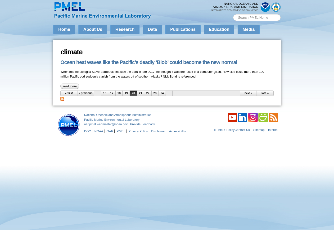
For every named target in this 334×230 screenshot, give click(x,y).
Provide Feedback (142, 124)
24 (162, 93)
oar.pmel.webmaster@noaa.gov (106, 124)
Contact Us (242, 130)
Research (125, 29)
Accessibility (177, 131)
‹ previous (85, 93)
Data (152, 29)
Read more (71, 86)
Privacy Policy (138, 131)
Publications (183, 29)
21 (140, 93)
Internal (273, 130)
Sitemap (259, 130)
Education (219, 29)
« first (69, 93)
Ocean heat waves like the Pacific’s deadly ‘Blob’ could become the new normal (148, 62)
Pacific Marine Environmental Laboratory (112, 119)
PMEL (121, 131)
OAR (110, 131)
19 (126, 93)
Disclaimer (158, 131)
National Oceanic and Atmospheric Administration (118, 115)
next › (248, 93)
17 (111, 93)
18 (119, 93)
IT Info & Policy (224, 130)
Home (64, 29)
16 (104, 93)
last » (265, 93)
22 (147, 93)
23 (155, 93)
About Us (92, 29)
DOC (87, 131)
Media (249, 29)
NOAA (99, 131)
